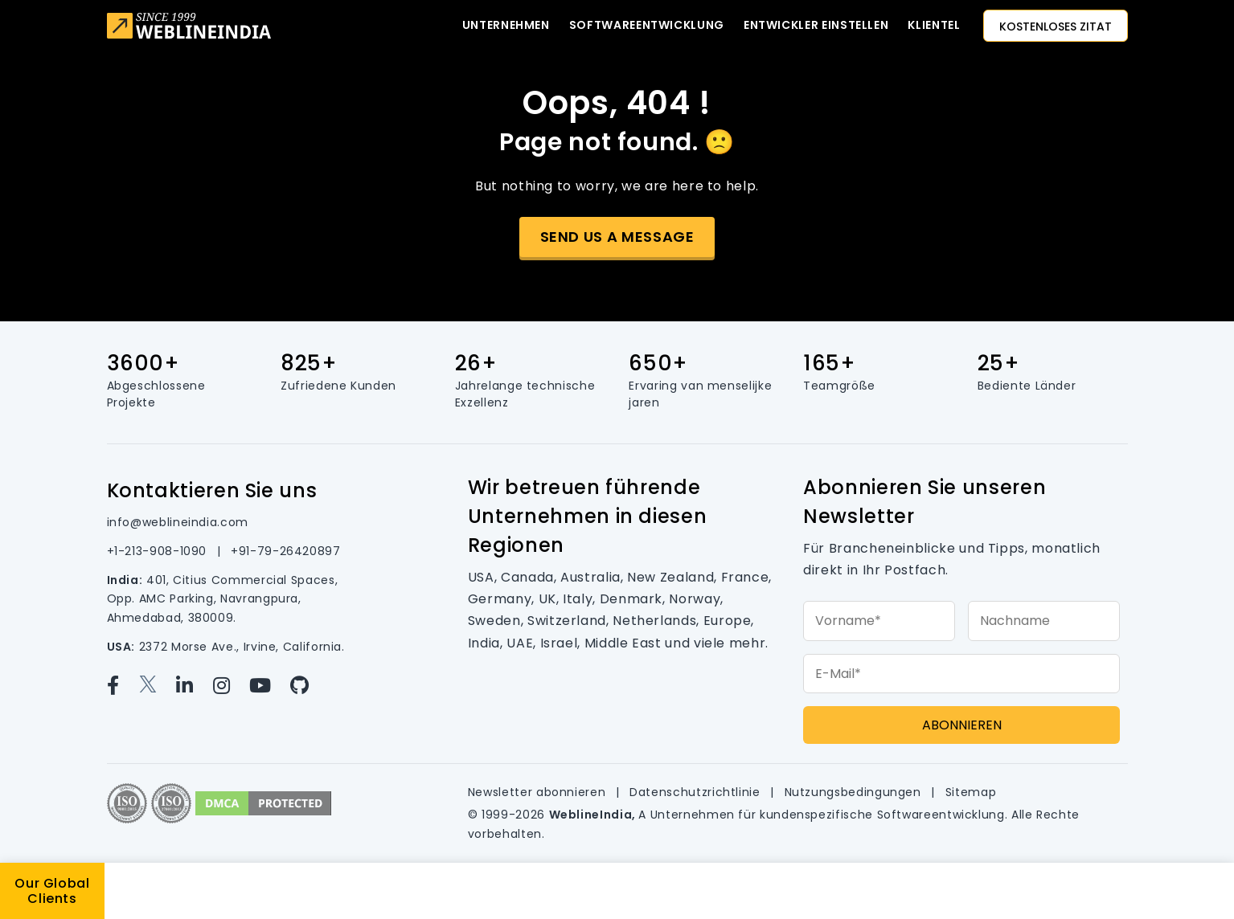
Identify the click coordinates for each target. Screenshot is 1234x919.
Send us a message (617, 237)
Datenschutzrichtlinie (696, 792)
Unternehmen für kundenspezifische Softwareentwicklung (827, 815)
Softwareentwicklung (646, 25)
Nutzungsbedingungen (855, 792)
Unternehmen (506, 25)
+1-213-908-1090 (159, 551)
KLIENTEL (934, 25)
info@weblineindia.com (177, 522)
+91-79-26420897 (286, 551)
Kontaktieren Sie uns (212, 490)
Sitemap (970, 792)
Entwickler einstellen (816, 25)
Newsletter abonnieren (538, 792)
